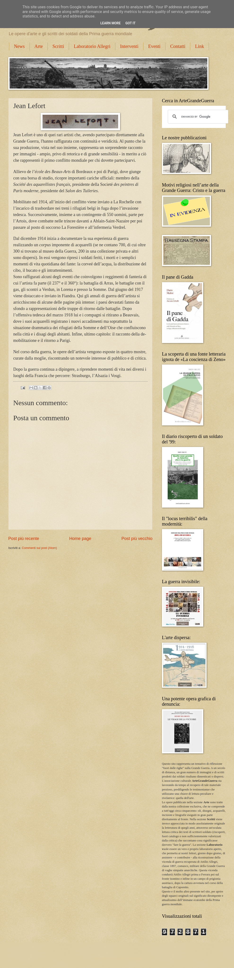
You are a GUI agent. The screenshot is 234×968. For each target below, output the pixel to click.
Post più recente (23, 538)
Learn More (110, 23)
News (19, 46)
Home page (80, 538)
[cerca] (197, 116)
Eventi (154, 46)
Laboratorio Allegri (92, 46)
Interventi (129, 46)
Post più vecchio (136, 538)
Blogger (136, 958)
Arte (39, 46)
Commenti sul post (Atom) (39, 548)
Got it (130, 23)
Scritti (58, 46)
